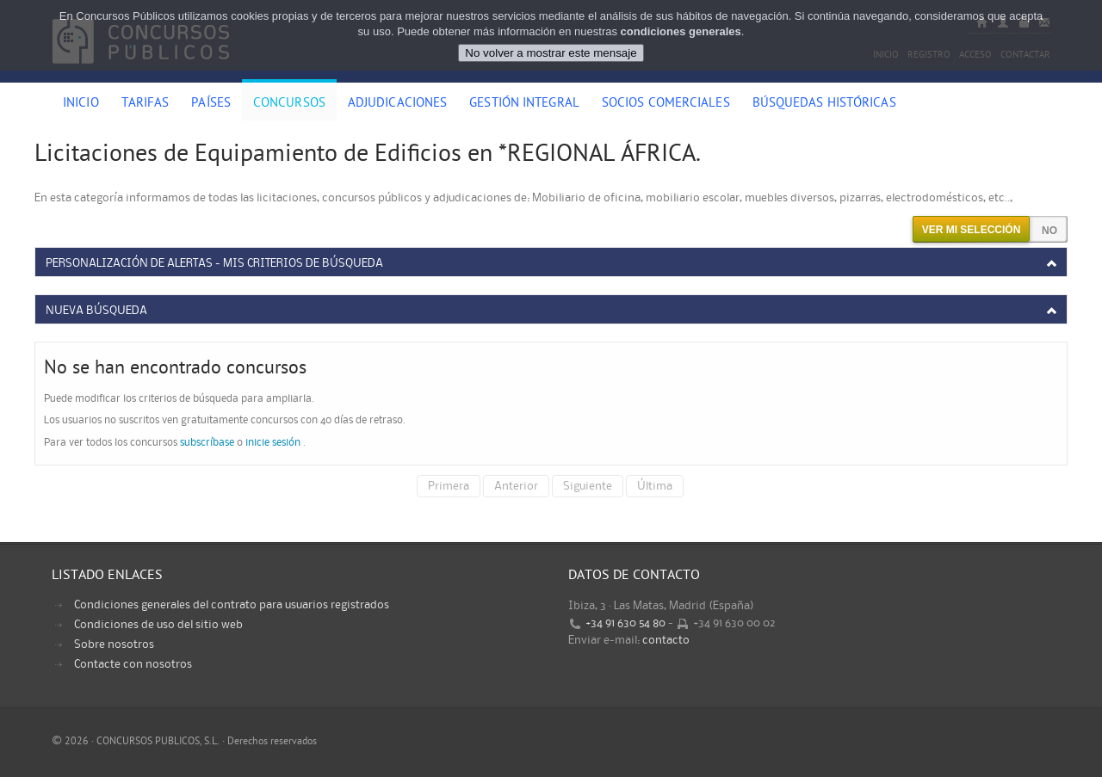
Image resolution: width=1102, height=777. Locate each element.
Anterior (516, 486)
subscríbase (207, 442)
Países (211, 104)
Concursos (289, 104)
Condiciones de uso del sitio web (158, 625)
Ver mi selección (971, 230)
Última (654, 486)
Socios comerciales (666, 104)
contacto (666, 640)
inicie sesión (272, 442)
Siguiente (587, 486)
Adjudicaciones (397, 104)
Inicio (81, 104)
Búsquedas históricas (824, 104)
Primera (448, 486)
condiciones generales (681, 31)
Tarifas (145, 104)
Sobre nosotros (114, 644)
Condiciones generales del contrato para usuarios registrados (231, 605)
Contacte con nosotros (133, 664)
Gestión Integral (524, 104)
